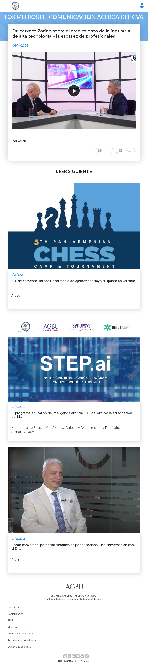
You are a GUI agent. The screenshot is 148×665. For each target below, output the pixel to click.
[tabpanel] (74, 90)
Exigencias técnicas (19, 646)
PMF (10, 620)
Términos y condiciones (22, 640)
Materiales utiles (18, 626)
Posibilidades (15, 613)
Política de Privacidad (20, 633)
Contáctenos (16, 607)
